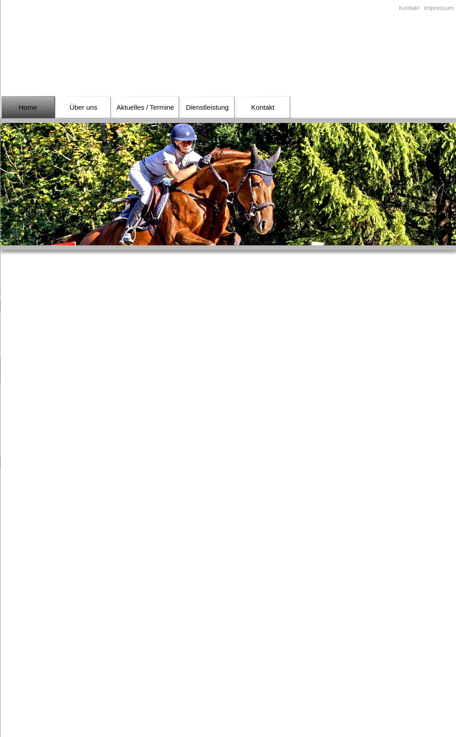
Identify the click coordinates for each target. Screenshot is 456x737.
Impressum (439, 8)
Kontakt (409, 8)
